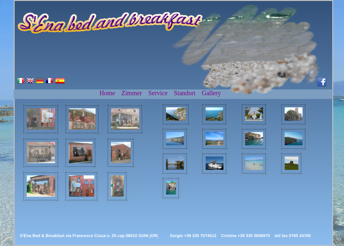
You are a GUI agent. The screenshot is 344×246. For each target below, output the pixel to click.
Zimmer (131, 92)
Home (107, 92)
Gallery (211, 92)
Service (157, 92)
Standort (184, 92)
